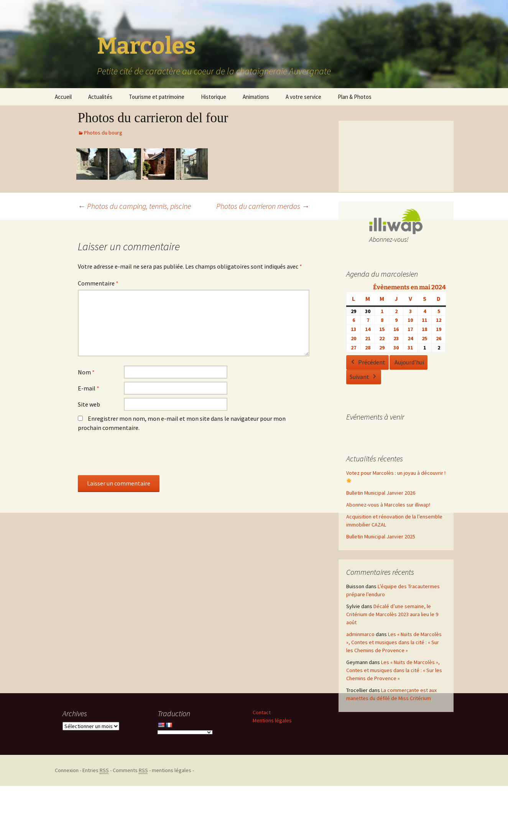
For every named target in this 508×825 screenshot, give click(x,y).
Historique (213, 96)
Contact (262, 712)
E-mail (88, 388)
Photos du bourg (103, 132)
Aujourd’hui (409, 362)
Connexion (67, 770)
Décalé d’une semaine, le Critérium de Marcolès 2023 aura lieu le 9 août (392, 614)
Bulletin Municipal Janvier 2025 (380, 536)
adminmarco (360, 634)
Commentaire (98, 283)
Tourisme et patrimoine (156, 96)
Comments (130, 770)
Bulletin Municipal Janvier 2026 (380, 492)
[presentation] (136, 456)
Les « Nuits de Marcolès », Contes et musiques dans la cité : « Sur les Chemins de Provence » (394, 642)
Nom (86, 372)
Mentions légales (272, 720)
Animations (256, 96)
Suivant (364, 377)
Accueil (63, 96)
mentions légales (171, 770)
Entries (95, 770)
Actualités (100, 96)
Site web (89, 404)
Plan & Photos (355, 96)
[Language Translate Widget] (185, 732)
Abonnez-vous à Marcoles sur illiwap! (388, 504)
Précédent (367, 363)
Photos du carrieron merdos (262, 206)
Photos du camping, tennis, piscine (134, 206)
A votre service (303, 96)
